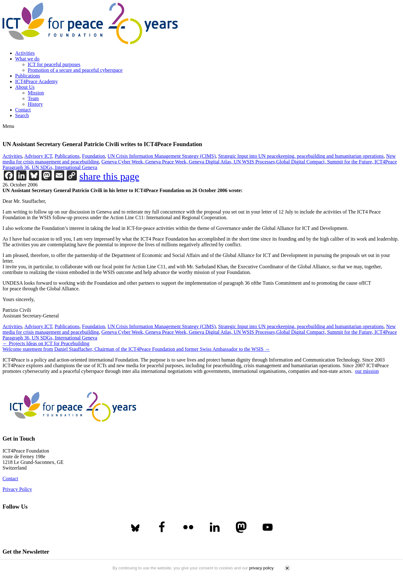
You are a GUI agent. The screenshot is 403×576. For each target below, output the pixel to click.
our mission (367, 371)
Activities (25, 53)
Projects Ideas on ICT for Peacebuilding (46, 343)
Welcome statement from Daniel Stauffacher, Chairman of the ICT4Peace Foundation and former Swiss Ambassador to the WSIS (136, 349)
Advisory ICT (38, 156)
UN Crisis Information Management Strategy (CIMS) (161, 156)
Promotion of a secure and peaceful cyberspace (75, 70)
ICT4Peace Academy (36, 81)
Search (22, 115)
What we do (27, 58)
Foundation (93, 156)
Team (33, 98)
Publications (27, 75)
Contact (23, 109)
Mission (36, 92)
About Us (25, 87)
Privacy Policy (17, 489)
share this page (109, 176)
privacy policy (261, 568)
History (35, 104)
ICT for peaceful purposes (54, 64)
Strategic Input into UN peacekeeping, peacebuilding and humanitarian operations (301, 156)
